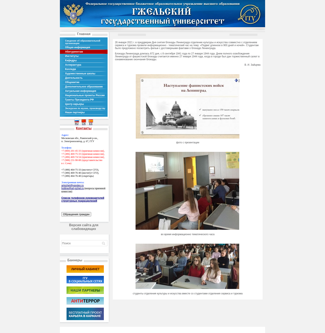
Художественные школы (80, 73)
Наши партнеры (75, 112)
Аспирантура (73, 64)
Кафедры (71, 60)
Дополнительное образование (84, 86)
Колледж (70, 69)
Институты (72, 56)
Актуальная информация (80, 91)
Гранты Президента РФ (79, 99)
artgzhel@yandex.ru (72, 185)
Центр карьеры (74, 104)
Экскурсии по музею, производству (85, 108)
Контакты (83, 128)
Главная (83, 34)
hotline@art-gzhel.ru (72, 188)
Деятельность (73, 77)
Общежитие (72, 82)
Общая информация (77, 47)
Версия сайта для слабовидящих (83, 227)
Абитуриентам (74, 51)
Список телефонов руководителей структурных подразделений (82, 199)
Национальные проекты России (85, 95)
